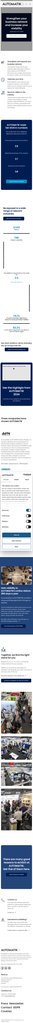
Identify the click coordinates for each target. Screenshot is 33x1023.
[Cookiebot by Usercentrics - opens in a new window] (23, 475)
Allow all (16, 535)
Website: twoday (5, 1021)
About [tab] (27, 479)
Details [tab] (16, 479)
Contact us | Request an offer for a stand (16, 680)
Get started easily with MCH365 (13, 626)
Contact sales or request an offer (17, 930)
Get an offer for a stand (16, 36)
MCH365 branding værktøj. (9, 621)
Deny (16, 546)
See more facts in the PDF (13, 218)
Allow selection (16, 541)
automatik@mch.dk (10, 996)
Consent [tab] (6, 479)
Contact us (10, 912)
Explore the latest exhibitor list (16, 349)
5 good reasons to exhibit (16, 181)
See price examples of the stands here (12, 675)
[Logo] (13, 4)
